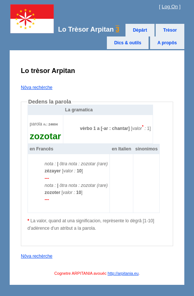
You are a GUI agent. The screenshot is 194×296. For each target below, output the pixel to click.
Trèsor (170, 30)
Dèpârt (140, 30)
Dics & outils (127, 42)
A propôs (167, 42)
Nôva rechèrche (37, 87)
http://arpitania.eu (123, 273)
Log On (170, 6)
